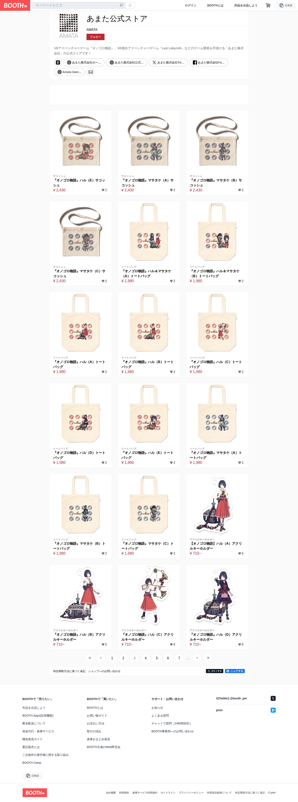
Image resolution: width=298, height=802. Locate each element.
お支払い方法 (95, 723)
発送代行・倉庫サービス (38, 731)
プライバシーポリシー (191, 792)
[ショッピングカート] (268, 5)
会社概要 (111, 792)
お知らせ (157, 707)
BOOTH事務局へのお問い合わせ (172, 731)
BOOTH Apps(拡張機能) (37, 715)
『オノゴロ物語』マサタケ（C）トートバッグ (147, 546)
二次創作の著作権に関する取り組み (45, 754)
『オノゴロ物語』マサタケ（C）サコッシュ (79, 273)
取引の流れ (94, 731)
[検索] (121, 5)
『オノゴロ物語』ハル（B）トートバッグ (147, 364)
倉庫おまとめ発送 (98, 739)
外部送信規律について (219, 792)
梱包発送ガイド (32, 739)
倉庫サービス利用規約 (144, 792)
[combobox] (78, 5)
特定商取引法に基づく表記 (250, 792)
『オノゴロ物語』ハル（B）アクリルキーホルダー (79, 637)
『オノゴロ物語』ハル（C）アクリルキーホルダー (147, 637)
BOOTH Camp (31, 762)
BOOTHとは (215, 5)
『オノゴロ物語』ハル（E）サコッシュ (79, 183)
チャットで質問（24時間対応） (171, 723)
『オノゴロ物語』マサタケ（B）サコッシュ (216, 183)
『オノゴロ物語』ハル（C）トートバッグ (216, 364)
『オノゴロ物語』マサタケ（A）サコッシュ (147, 183)
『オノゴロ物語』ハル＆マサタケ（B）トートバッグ (214, 273)
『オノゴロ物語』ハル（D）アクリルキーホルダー (216, 637)
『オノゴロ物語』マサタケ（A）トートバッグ (216, 455)
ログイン (190, 5)
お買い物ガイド (97, 715)
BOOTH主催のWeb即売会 (103, 747)
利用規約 (124, 792)
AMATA (92, 29)
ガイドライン (168, 792)
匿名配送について (34, 723)
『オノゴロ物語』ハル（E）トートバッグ (147, 455)
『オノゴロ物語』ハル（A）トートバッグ (79, 364)
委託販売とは (31, 747)
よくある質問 (160, 715)
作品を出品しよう (245, 5)
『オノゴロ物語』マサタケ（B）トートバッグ (79, 546)
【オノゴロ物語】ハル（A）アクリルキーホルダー (216, 546)
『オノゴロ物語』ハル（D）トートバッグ (79, 455)
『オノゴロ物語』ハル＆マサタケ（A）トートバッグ (146, 273)
